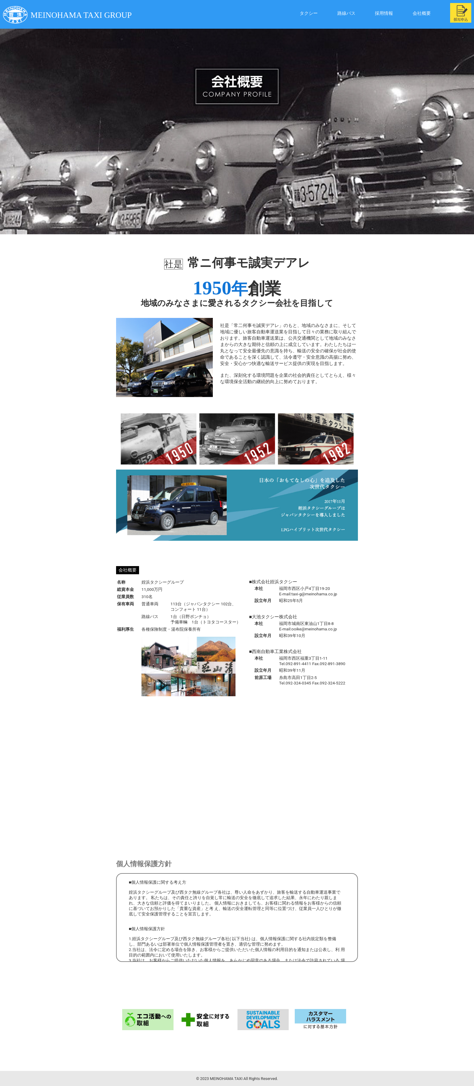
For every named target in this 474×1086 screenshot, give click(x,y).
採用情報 (375, 13)
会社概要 (417, 13)
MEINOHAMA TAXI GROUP (74, 15)
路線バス (334, 13)
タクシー (292, 13)
